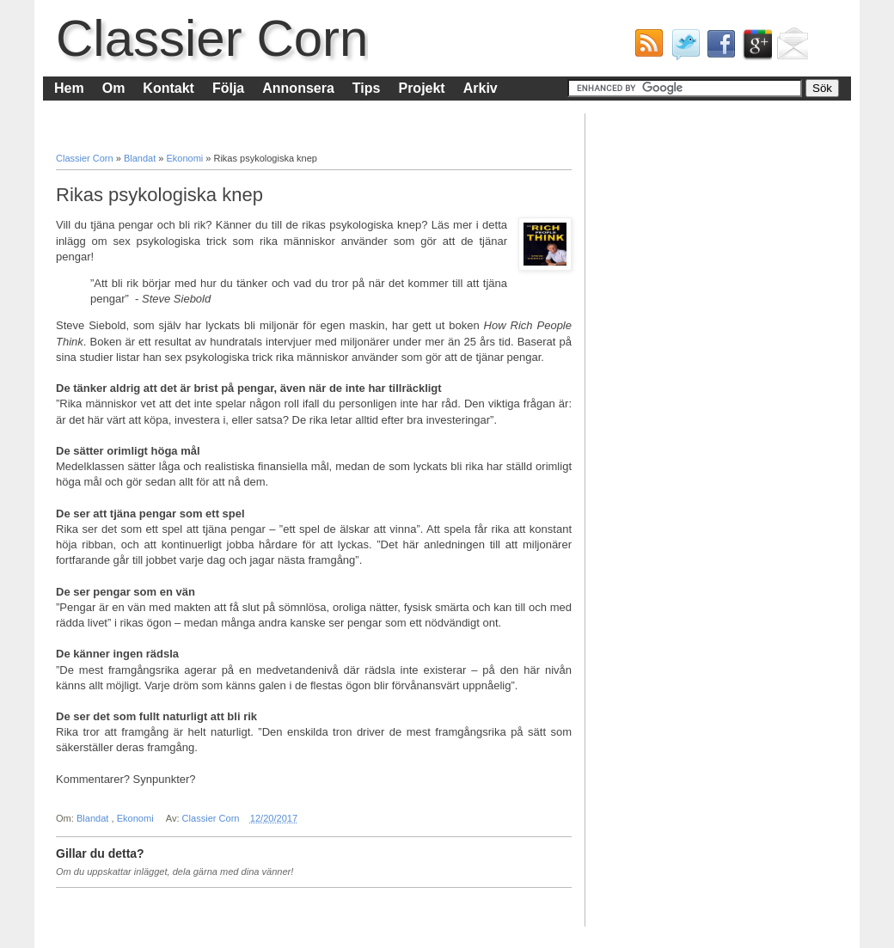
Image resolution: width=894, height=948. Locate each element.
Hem (69, 88)
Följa (228, 88)
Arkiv (480, 88)
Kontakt (168, 88)
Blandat (141, 158)
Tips (366, 88)
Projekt (421, 88)
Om (114, 88)
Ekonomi (185, 158)
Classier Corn (212, 38)
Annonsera (298, 88)
